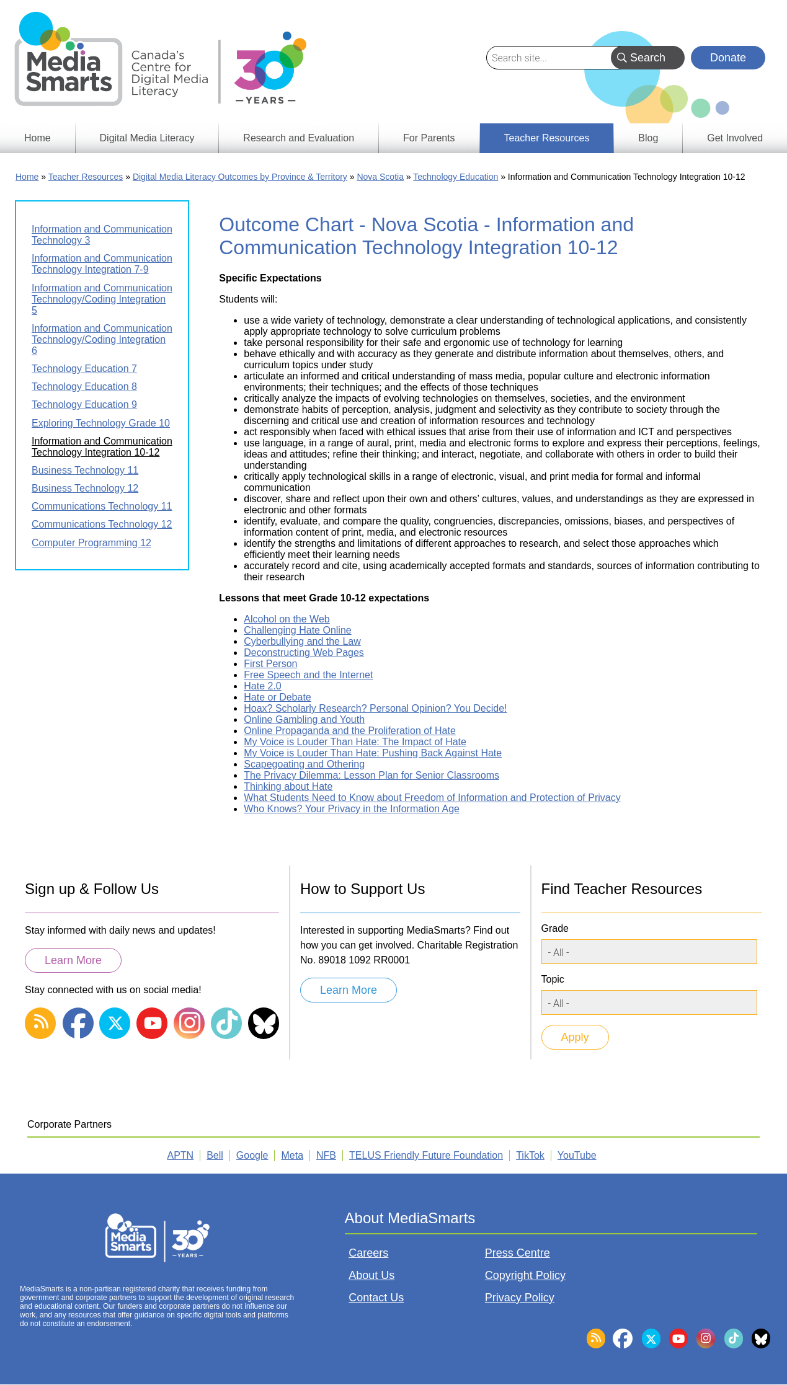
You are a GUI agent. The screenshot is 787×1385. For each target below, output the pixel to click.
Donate (728, 57)
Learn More (73, 960)
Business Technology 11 (85, 470)
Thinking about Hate (288, 786)
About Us (371, 1275)
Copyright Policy (525, 1275)
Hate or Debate (277, 697)
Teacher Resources (85, 177)
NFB (326, 1155)
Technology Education (455, 177)
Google (252, 1155)
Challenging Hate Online (297, 630)
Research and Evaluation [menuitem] (298, 138)
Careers (368, 1253)
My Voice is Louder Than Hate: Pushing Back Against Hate (373, 753)
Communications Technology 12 (102, 524)
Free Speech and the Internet (308, 675)
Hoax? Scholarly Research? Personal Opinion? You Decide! (375, 708)
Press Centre (517, 1253)
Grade (555, 928)
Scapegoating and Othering (304, 764)
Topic (552, 979)
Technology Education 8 (84, 386)
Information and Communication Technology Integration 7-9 (102, 264)
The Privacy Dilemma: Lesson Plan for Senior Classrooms (371, 775)
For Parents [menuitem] (429, 138)
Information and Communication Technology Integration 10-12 (102, 447)
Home (27, 177)
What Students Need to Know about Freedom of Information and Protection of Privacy (432, 797)
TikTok (530, 1155)
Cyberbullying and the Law (302, 641)
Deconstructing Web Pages (304, 652)
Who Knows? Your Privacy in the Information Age (352, 808)
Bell (215, 1155)
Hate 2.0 (262, 686)
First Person (270, 663)
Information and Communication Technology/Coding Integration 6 (102, 339)
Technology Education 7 (84, 368)
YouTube (577, 1155)
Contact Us (376, 1297)
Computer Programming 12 (91, 543)
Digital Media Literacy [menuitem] (147, 138)
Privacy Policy (519, 1297)
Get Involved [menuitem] (735, 138)
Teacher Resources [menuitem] (547, 138)
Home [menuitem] (37, 138)
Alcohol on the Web (286, 619)
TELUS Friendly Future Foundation (426, 1155)
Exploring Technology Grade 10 (101, 423)
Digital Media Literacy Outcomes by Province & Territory (240, 177)
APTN (180, 1155)
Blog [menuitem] (648, 138)
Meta (292, 1155)
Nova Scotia (380, 177)
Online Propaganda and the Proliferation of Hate (350, 730)
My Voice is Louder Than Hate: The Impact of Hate (355, 742)
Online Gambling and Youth (304, 719)
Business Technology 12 (85, 488)
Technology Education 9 (84, 404)
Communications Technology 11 (102, 506)
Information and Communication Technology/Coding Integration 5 (102, 299)
